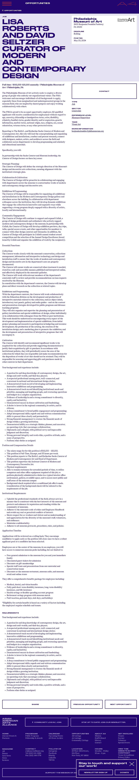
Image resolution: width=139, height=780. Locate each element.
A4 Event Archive (56, 738)
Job (73, 104)
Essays (5, 753)
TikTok (51, 760)
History (98, 740)
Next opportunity (120, 704)
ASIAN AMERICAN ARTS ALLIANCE (10, 722)
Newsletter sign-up (96, 772)
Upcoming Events (56, 736)
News (4, 758)
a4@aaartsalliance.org (34, 751)
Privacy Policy (124, 757)
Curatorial (76, 111)
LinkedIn (52, 758)
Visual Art (76, 124)
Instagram (53, 751)
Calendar (54, 733)
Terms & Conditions (126, 755)
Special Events (124, 743)
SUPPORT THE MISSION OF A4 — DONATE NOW (69, 772)
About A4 (100, 733)
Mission (98, 736)
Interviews (6, 756)
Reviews (5, 760)
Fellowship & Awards (34, 738)
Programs (31, 733)
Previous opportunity (86, 704)
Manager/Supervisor (81, 118)
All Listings (76, 736)
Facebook (52, 753)
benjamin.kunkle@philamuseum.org (88, 131)
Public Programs (32, 736)
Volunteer (122, 740)
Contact (104, 91)
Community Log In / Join (46, 722)
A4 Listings (76, 738)
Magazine (7, 749)
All (3, 751)
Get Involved (125, 733)
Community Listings (80, 740)
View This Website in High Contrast (126, 751)
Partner (121, 738)
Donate (121, 736)
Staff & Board (100, 738)
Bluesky (52, 755)
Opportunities (37, 3)
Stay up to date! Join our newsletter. (104, 722)
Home (5, 733)
